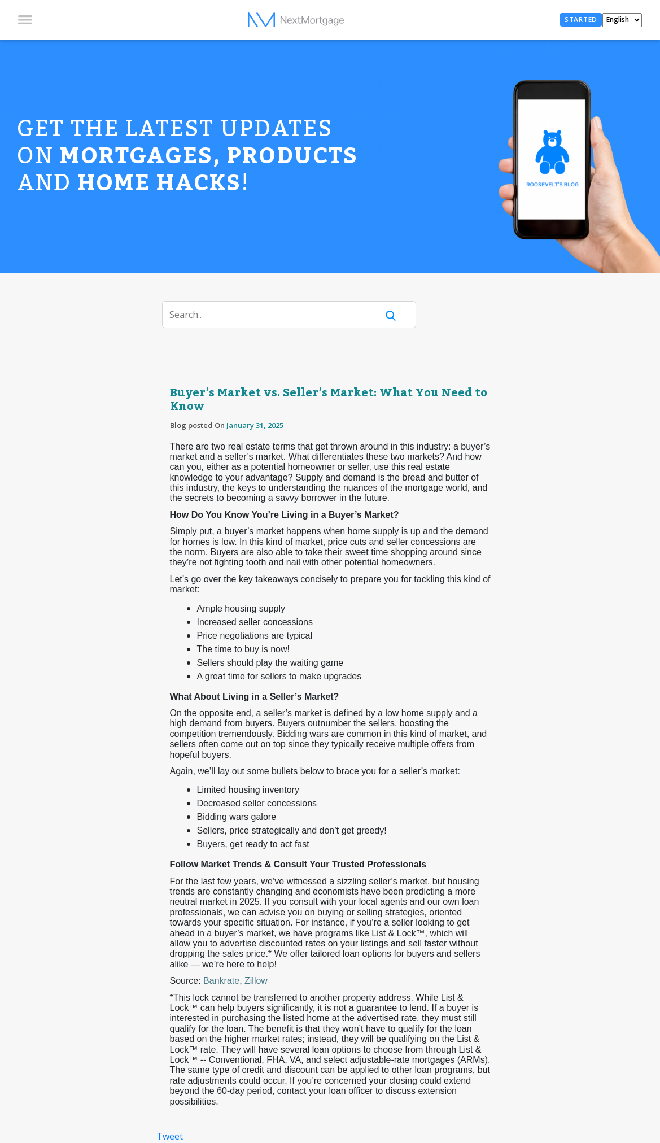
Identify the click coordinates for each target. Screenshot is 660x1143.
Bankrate (221, 980)
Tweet (169, 1136)
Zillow (256, 980)
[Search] (277, 314)
